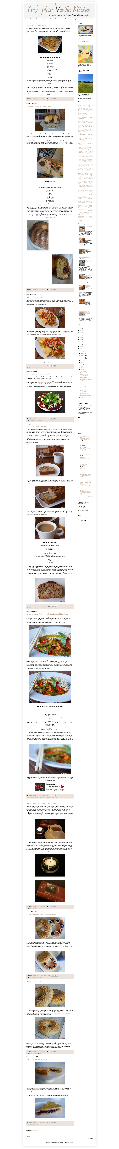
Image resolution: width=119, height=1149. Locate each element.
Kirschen (33, 1124)
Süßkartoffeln (80, 206)
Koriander (83, 156)
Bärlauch (80, 109)
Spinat (91, 202)
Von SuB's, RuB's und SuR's (37, 427)
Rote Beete (33, 420)
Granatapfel (90, 138)
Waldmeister (80, 212)
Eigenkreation (87, 126)
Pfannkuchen (90, 181)
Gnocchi (91, 137)
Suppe (91, 205)
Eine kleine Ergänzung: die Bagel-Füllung (41, 914)
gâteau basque (36, 1088)
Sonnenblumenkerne (88, 201)
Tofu (87, 207)
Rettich (82, 189)
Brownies (79, 116)
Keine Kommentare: (43, 605)
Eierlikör (79, 126)
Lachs (35, 977)
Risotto (79, 190)
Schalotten (85, 197)
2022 (81, 334)
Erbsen (79, 129)
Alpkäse (79, 104)
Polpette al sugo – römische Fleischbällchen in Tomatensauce (85, 464)
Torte (88, 209)
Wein (91, 212)
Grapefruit (80, 139)
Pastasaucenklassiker (35, 19)
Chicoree (83, 121)
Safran (85, 194)
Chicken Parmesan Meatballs (85, 454)
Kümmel (91, 157)
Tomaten (43, 367)
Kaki (87, 148)
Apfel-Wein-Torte (88, 226)
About (56, 19)
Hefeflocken (80, 143)
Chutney (79, 122)
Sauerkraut (80, 197)
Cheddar (34, 367)
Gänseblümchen (85, 135)
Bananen (33, 607)
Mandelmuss (90, 165)
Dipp (87, 125)
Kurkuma (88, 159)
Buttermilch (84, 117)
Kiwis (83, 153)
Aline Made (82, 457)
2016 (81, 344)
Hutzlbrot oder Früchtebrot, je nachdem (88, 300)
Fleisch (39, 367)
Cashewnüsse (81, 118)
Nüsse (79, 174)
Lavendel (85, 160)
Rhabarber (87, 189)
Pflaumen (91, 182)
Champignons (31, 797)
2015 (81, 346)
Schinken (91, 197)
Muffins (79, 173)
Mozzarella (90, 172)
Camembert (90, 117)
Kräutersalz (88, 156)
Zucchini (90, 217)
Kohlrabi (79, 155)
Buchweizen (84, 116)
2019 (81, 339)
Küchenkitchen (83, 461)
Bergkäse (80, 110)
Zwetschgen (90, 218)
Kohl (92, 153)
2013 (81, 350)
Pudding (83, 185)
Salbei (87, 196)
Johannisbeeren (89, 147)
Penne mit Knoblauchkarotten (37, 26)
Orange (91, 174)
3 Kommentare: (42, 1051)
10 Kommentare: (43, 795)
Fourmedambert (84, 133)
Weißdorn (79, 213)
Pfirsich (85, 182)
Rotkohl (79, 194)
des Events (50, 778)
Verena (41, 334)
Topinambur (85, 209)
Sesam (40, 1053)
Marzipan (91, 168)
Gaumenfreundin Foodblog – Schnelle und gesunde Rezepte (85, 475)
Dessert (79, 125)
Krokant (84, 157)
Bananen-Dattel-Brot (58, 478)
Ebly (89, 125)
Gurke (88, 140)
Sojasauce (80, 201)
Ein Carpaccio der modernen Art (38, 374)
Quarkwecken (88, 249)
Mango (85, 166)
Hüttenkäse (80, 146)
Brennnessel (84, 112)
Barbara (39, 845)
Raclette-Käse (90, 186)
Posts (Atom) (34, 1130)
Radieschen (85, 187)
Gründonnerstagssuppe (89, 139)
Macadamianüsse (86, 164)
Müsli (83, 173)
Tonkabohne (80, 209)
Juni (81, 364)
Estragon (79, 130)
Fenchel (91, 130)
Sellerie (85, 200)
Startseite (50, 1128)
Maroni (85, 168)
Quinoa (80, 186)
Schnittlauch (80, 198)
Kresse (91, 156)
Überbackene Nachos (34, 297)
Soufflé (79, 202)
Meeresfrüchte (90, 169)
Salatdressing (81, 196)
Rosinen (90, 191)
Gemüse (79, 137)
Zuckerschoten (54, 797)
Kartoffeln (80, 151)
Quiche (91, 185)
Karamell (80, 149)
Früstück (79, 135)
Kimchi (86, 152)
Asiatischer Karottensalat (84, 458)
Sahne (88, 194)
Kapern (91, 148)
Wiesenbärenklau (90, 213)
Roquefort (80, 191)
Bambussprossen (85, 108)
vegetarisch (48, 100)
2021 (81, 335)
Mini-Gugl (87, 170)
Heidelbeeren (90, 143)
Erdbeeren (85, 129)
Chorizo (91, 121)
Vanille (79, 210)
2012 (81, 351)
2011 (81, 399)
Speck (87, 202)
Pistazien (86, 183)
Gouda (30, 100)
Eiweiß (85, 127)
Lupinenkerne (80, 164)
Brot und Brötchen (38, 607)
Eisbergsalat (80, 127)
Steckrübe (79, 205)
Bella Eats (69, 478)
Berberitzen (91, 109)
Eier (92, 125)
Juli (81, 362)
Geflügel (91, 135)
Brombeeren (84, 113)
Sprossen (85, 203)
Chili (37, 367)
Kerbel (91, 151)
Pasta (41, 100)
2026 (81, 326)
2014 (81, 348)
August (82, 360)
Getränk (30, 908)
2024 (81, 330)
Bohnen (79, 112)
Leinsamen (80, 161)
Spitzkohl (79, 203)
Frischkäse (31, 977)
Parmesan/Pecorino (88, 177)
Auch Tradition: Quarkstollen (88, 275)
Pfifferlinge (80, 182)
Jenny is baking (83, 447)
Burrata (91, 116)
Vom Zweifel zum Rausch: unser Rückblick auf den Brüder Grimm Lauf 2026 (86, 485)
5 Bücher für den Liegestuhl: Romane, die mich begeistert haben (85, 492)
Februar (82, 371)
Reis (46, 797)
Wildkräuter (81, 215)
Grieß (83, 139)
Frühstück (90, 134)
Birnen (86, 110)
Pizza (91, 183)
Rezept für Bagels (32, 1043)
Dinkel (85, 125)
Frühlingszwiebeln (81, 134)
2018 (81, 341)
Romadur (86, 190)
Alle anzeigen (90, 496)
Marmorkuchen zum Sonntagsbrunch (40, 106)
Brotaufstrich (89, 114)
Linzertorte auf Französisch (36, 1059)
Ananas (88, 104)
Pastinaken (80, 179)
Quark (87, 185)
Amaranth (84, 104)
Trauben (91, 209)
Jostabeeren (80, 148)
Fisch (82, 131)
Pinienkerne (80, 183)
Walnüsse (40, 420)
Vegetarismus (77, 19)
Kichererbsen (80, 152)
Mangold (91, 166)
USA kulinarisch (48, 1042)
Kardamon (85, 149)
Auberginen (86, 106)
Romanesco (91, 190)
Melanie (68, 777)
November (83, 355)
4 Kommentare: (42, 289)
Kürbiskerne (84, 159)
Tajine (86, 206)
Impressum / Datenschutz (66, 19)
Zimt (86, 216)
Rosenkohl (85, 191)
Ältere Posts (70, 1128)
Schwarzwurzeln (80, 200)
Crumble (79, 123)
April (82, 367)
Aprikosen (90, 105)
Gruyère (84, 140)
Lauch (82, 160)
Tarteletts (91, 206)
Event (83, 130)
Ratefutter (91, 187)
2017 (81, 343)
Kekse (86, 151)
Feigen (86, 130)
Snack (91, 200)
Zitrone (91, 216)
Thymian (80, 207)
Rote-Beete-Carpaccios (43, 382)
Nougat (91, 173)
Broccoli (79, 113)
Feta (30, 420)
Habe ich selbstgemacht (85, 443)
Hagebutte (85, 142)
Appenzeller (85, 105)
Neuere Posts (29, 1128)
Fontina (89, 131)
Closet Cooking (83, 453)
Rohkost (82, 190)
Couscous (84, 122)
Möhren (85, 172)
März (82, 369)
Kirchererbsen (90, 152)
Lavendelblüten (90, 160)
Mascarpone (80, 169)
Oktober (82, 357)
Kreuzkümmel (80, 157)
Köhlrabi (83, 155)
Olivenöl (86, 174)
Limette (91, 161)
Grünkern (80, 140)
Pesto (79, 181)
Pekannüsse (85, 179)
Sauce (91, 196)
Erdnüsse (91, 129)
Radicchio (80, 187)
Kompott (79, 156)
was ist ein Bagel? (53, 1046)
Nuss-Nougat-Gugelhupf (88, 239)
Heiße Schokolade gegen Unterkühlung (41, 803)
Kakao (85, 148)
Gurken (91, 140)
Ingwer (91, 146)
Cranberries (90, 122)
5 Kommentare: (42, 418)
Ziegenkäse (81, 216)
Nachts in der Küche (34, 981)
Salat (37, 420)
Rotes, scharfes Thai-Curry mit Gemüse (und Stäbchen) (47, 614)
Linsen (79, 163)
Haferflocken (80, 142)
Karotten (33, 100)
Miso (79, 172)
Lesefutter (86, 161)
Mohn (37, 1053)
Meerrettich (80, 170)
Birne (83, 110)
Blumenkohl (90, 110)
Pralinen (79, 185)
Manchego (80, 165)
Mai (81, 365)
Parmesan (80, 177)
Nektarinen (87, 173)
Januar (82, 397)
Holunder (91, 144)
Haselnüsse (90, 142)
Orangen (80, 176)
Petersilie (44, 100)
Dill (82, 125)
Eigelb (30, 1124)
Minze (91, 170)
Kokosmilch (90, 155)
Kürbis (79, 159)
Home (26, 19)
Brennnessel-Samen (89, 112)
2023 (81, 332)
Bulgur (88, 116)
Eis (92, 126)
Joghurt (46, 607)
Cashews (91, 118)
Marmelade (80, 168)
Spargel (83, 202)
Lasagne (79, 160)
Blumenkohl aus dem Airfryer (85, 444)
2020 (81, 337)
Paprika (43, 797)
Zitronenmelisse (81, 217)
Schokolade (34, 291)
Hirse (86, 144)
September (83, 358)
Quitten (84, 186)
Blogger (70, 1142)
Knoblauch (38, 100)
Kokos (40, 797)
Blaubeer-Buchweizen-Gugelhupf (88, 312)
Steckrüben (85, 205)
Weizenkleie (84, 213)
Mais (92, 164)
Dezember (83, 353)
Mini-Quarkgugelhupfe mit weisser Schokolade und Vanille (88, 263)
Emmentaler (90, 127)
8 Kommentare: (42, 98)
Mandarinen (85, 165)
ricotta (91, 189)
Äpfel (30, 607)
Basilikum (85, 109)
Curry (38, 797)
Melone (84, 170)
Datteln (43, 607)
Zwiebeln (40, 977)
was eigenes (82, 490)
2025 (81, 328)
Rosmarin (80, 193)
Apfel (92, 104)
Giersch (87, 137)
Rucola (82, 194)
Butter (79, 117)
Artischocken (80, 106)
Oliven (37, 977)
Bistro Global (82, 468)
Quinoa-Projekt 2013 (48, 19)
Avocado (30, 367)
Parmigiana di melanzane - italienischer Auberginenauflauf (88, 287)
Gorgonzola (80, 138)
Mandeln (80, 166)
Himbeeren (80, 144)
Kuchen (30, 291)
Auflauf (91, 106)
